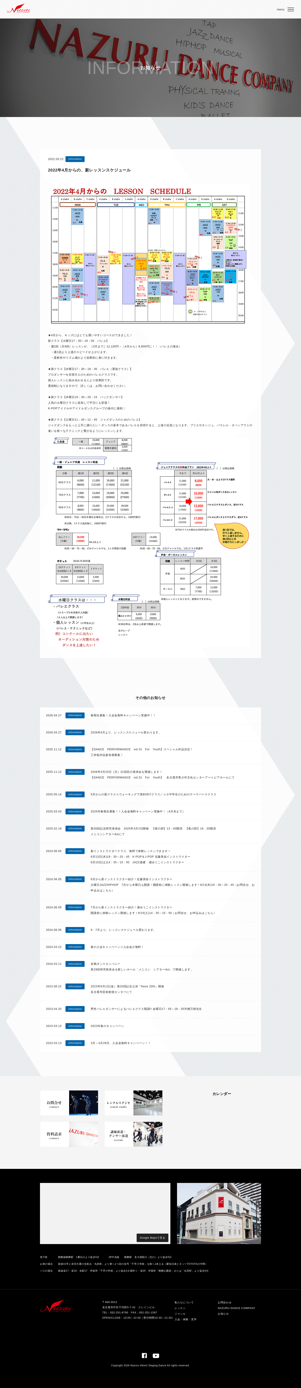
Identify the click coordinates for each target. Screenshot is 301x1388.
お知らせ (223, 1313)
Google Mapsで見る (152, 1237)
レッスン (180, 1308)
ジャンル (180, 1313)
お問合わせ (225, 1302)
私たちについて (184, 1302)
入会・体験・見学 (186, 1319)
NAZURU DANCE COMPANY (236, 1308)
